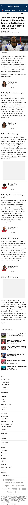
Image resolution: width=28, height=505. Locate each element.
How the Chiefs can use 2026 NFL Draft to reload (16, 361)
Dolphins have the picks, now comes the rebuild (17, 367)
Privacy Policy (5, 419)
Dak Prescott (13, 156)
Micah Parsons (5, 159)
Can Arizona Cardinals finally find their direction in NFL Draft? (16, 341)
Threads (3, 458)
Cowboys (18, 152)
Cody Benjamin (6, 31)
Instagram (4, 450)
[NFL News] (7, 10)
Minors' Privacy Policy (7, 421)
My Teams (3, 472)
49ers (21, 207)
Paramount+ (4, 407)
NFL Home (3, 13)
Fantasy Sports (5, 382)
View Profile (13, 87)
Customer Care (5, 438)
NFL (23, 246)
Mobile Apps (4, 392)
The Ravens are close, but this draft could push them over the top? (17, 334)
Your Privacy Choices (6, 424)
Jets (20, 307)
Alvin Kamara (12, 82)
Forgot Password (5, 475)
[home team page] (6, 84)
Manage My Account (6, 467)
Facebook (3, 453)
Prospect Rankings (15, 13)
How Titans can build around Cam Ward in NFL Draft (16, 354)
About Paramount (6, 404)
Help (2, 436)
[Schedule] (20, 10)
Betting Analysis (5, 387)
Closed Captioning (6, 426)
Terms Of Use (4, 416)
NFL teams (8, 56)
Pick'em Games (5, 379)
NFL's (5, 137)
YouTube (3, 445)
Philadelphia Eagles (9, 304)
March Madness (5, 390)
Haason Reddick (13, 266)
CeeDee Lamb (12, 123)
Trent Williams (13, 227)
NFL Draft (8, 13)
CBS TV (3, 409)
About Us (3, 399)
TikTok (3, 447)
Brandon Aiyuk (13, 184)
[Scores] (14, 10)
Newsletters (4, 470)
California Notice (5, 429)
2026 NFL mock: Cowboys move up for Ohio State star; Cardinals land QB (16, 348)
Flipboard (3, 461)
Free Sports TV (5, 384)
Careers (3, 402)
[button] (25, 10)
